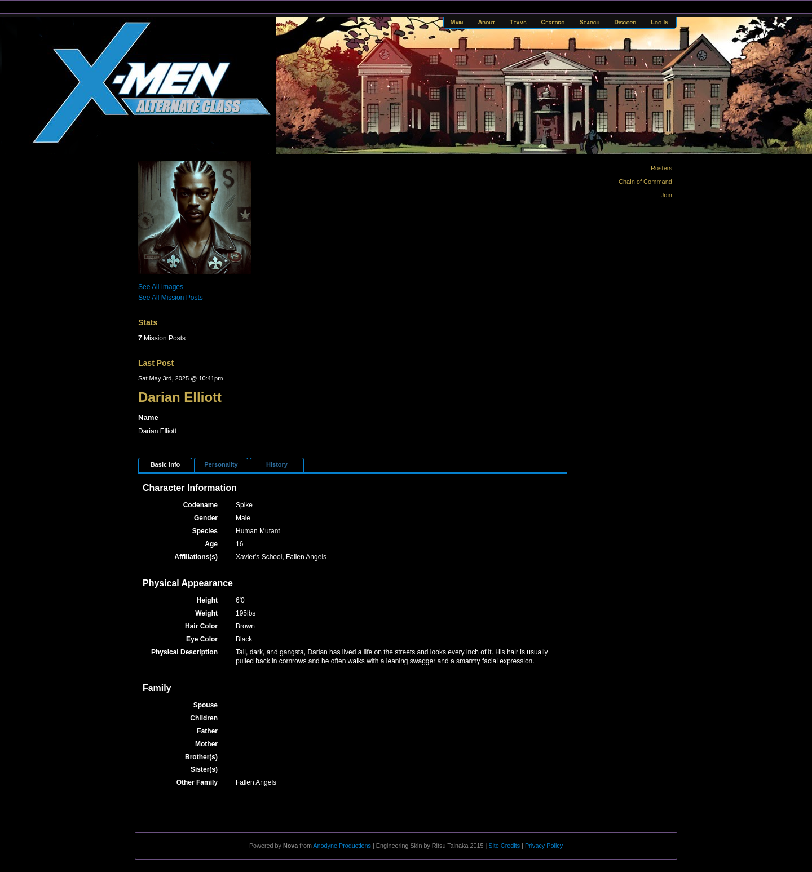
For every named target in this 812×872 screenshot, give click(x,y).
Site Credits (504, 845)
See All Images (160, 287)
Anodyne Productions (342, 845)
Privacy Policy (544, 845)
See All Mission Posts (170, 298)
